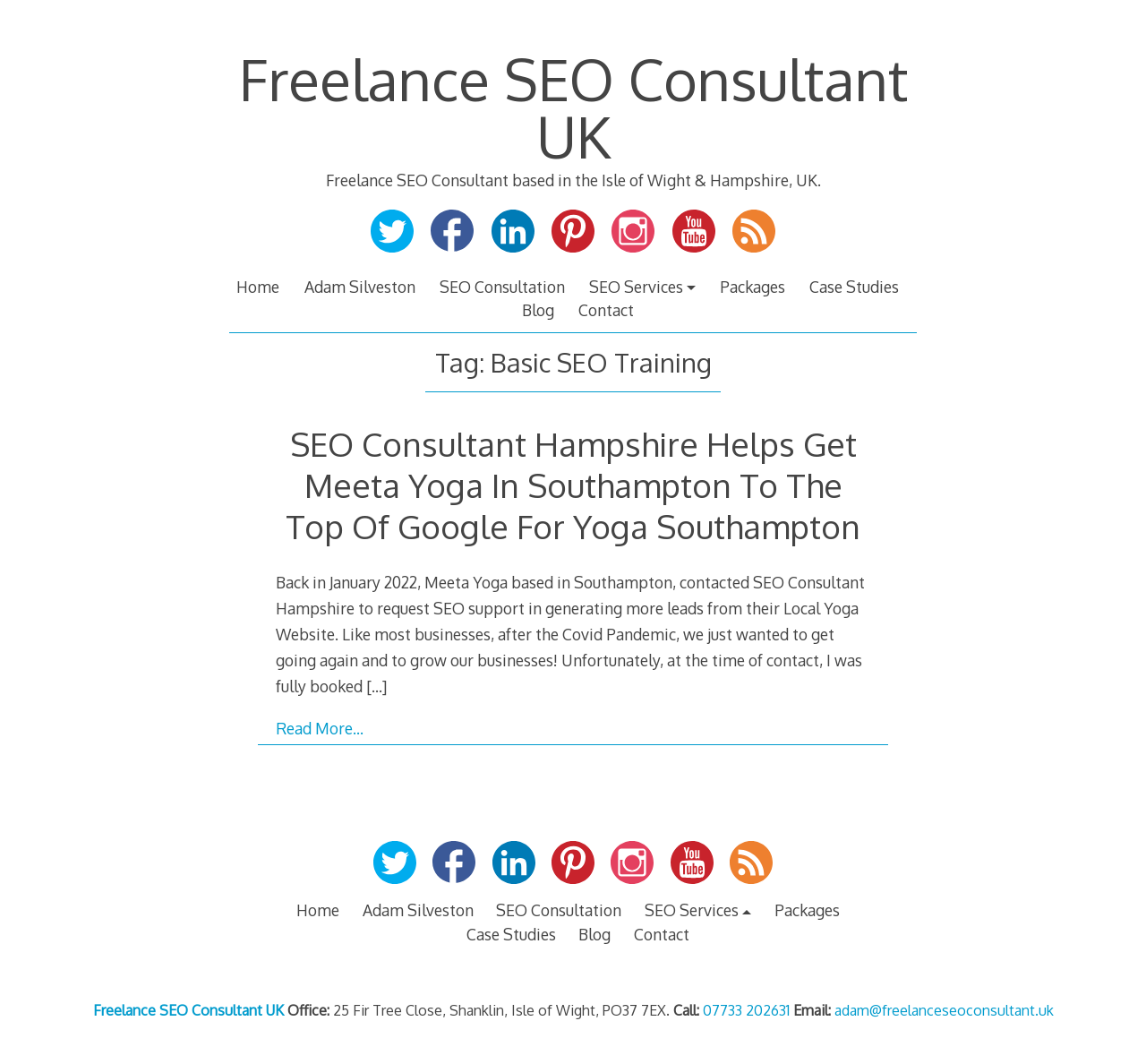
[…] (376, 686)
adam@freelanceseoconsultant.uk (944, 1010)
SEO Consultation (502, 286)
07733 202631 (746, 1010)
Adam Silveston (359, 286)
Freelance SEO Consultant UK (573, 107)
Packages (752, 286)
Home (257, 286)
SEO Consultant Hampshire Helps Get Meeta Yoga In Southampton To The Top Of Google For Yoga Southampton (573, 485)
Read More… (319, 728)
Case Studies (854, 286)
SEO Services (636, 286)
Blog (538, 310)
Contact (606, 310)
